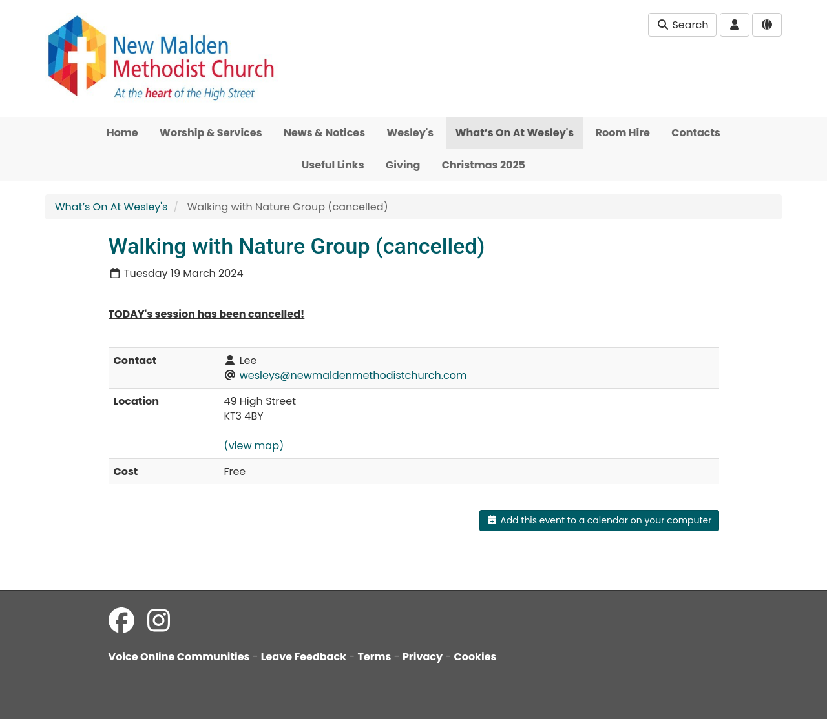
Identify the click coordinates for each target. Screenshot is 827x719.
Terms (374, 656)
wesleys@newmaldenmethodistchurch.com (353, 375)
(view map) (254, 445)
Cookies (475, 656)
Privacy (423, 656)
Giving (403, 164)
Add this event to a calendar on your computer (599, 520)
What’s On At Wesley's (514, 132)
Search (682, 24)
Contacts (695, 132)
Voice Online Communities (179, 656)
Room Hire (623, 132)
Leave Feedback (303, 656)
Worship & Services (211, 132)
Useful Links (333, 164)
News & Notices (324, 132)
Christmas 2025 (483, 164)
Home (122, 132)
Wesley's (410, 132)
